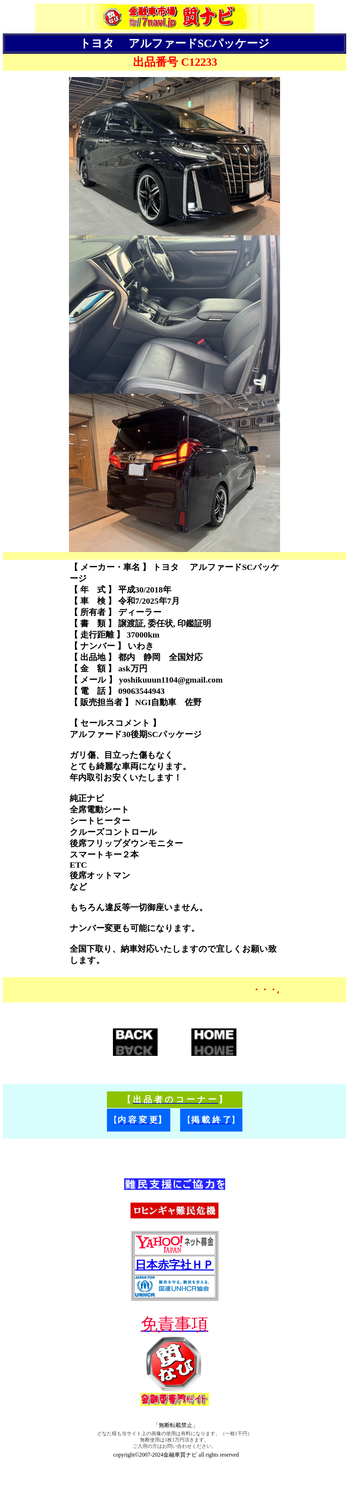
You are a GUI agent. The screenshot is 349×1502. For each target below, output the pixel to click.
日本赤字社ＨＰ (174, 1265)
